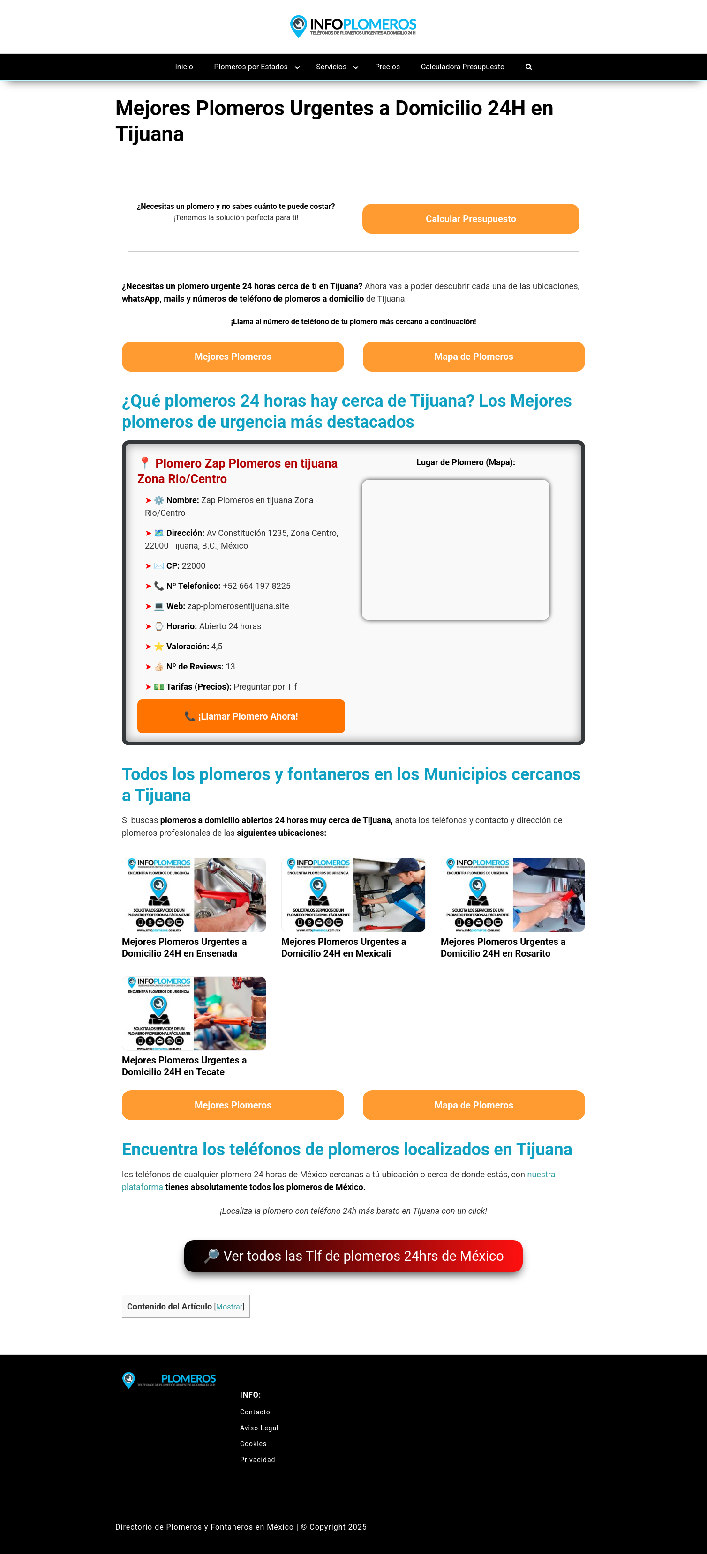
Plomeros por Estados (250, 66)
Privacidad (257, 1454)
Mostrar (229, 1302)
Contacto (255, 1407)
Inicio (184, 66)
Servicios (331, 66)
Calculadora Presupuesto (462, 66)
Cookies (253, 1438)
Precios (387, 66)
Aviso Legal (259, 1423)
